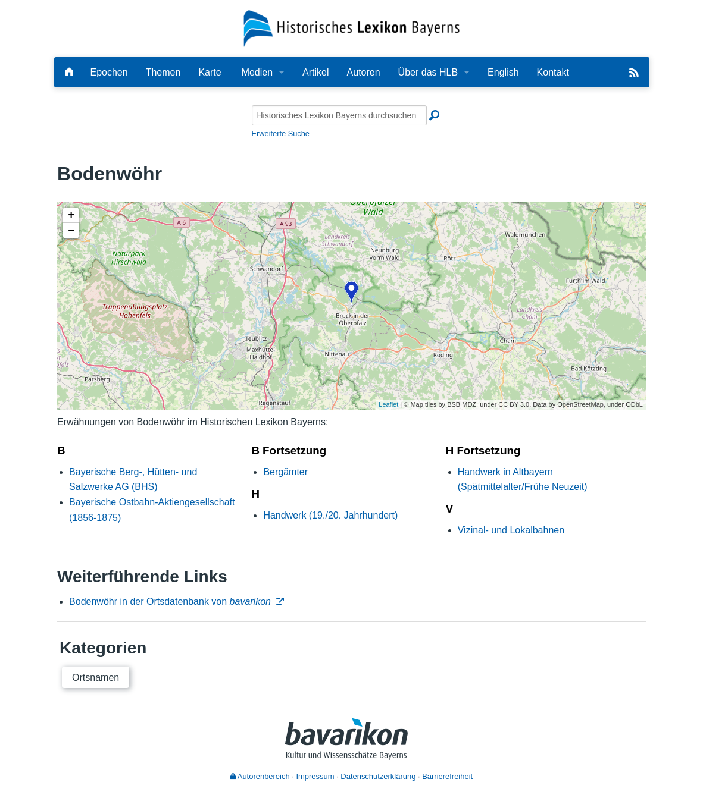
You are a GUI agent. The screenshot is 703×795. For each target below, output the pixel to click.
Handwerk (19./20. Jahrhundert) (330, 515)
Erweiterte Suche (281, 133)
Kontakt (553, 72)
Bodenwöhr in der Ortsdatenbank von (170, 601)
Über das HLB (428, 72)
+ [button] (71, 215)
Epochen (109, 72)
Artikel (315, 72)
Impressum (315, 776)
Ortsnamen (95, 678)
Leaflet (388, 404)
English (503, 72)
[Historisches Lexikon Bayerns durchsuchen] (339, 115)
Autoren (363, 72)
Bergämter (285, 472)
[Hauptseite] (69, 72)
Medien (257, 72)
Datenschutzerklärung (377, 776)
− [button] (71, 231)
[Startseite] (351, 28)
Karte (209, 72)
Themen (163, 72)
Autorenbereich (260, 776)
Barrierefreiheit (447, 776)
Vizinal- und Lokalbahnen (511, 530)
